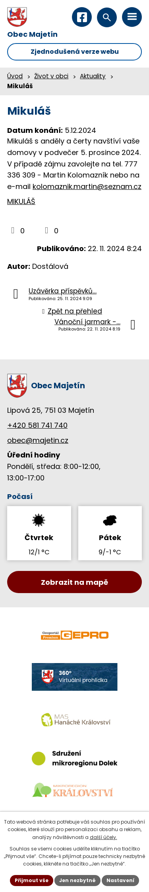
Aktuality (93, 76)
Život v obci (51, 76)
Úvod (15, 76)
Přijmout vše (31, 880)
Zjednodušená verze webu (75, 51)
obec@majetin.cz (37, 440)
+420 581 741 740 (37, 425)
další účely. (103, 837)
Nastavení (120, 880)
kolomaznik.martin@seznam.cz (87, 186)
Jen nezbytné (77, 880)
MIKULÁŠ (21, 201)
